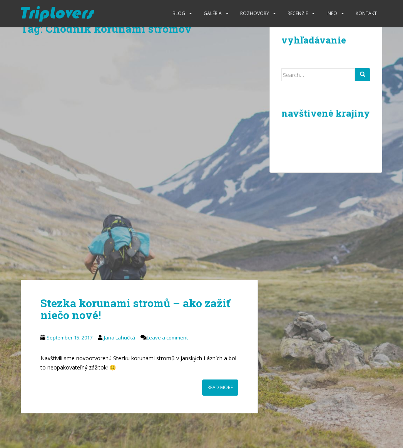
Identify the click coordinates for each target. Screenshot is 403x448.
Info (331, 13)
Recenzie (298, 13)
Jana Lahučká (119, 337)
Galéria (213, 13)
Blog (178, 13)
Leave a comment (167, 337)
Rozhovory (254, 13)
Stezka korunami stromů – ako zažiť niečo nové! (135, 309)
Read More (220, 387)
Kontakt (366, 13)
